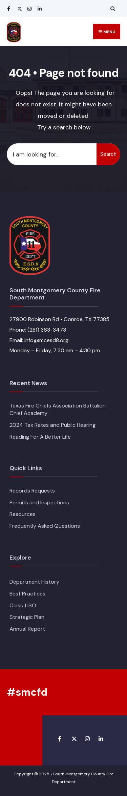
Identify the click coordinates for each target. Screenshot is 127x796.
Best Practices (27, 593)
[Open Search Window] (112, 9)
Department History (34, 581)
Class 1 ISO (22, 605)
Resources (22, 514)
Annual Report (27, 628)
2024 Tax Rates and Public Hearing (52, 424)
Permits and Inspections (39, 502)
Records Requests (32, 490)
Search (108, 154)
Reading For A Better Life (40, 436)
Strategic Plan (26, 617)
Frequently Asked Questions (44, 525)
